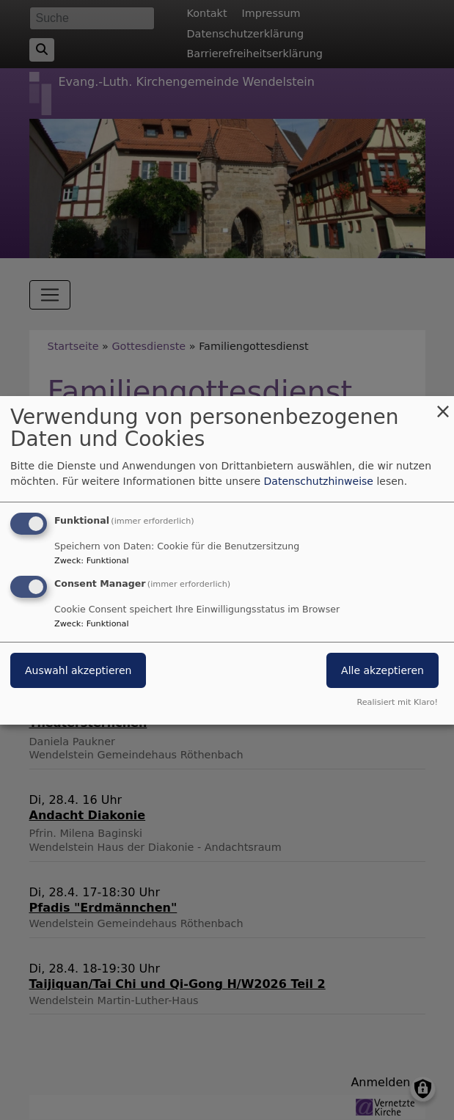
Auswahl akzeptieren (78, 670)
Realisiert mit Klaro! (397, 702)
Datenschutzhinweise (318, 481)
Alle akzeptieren (382, 670)
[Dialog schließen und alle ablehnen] (443, 404)
